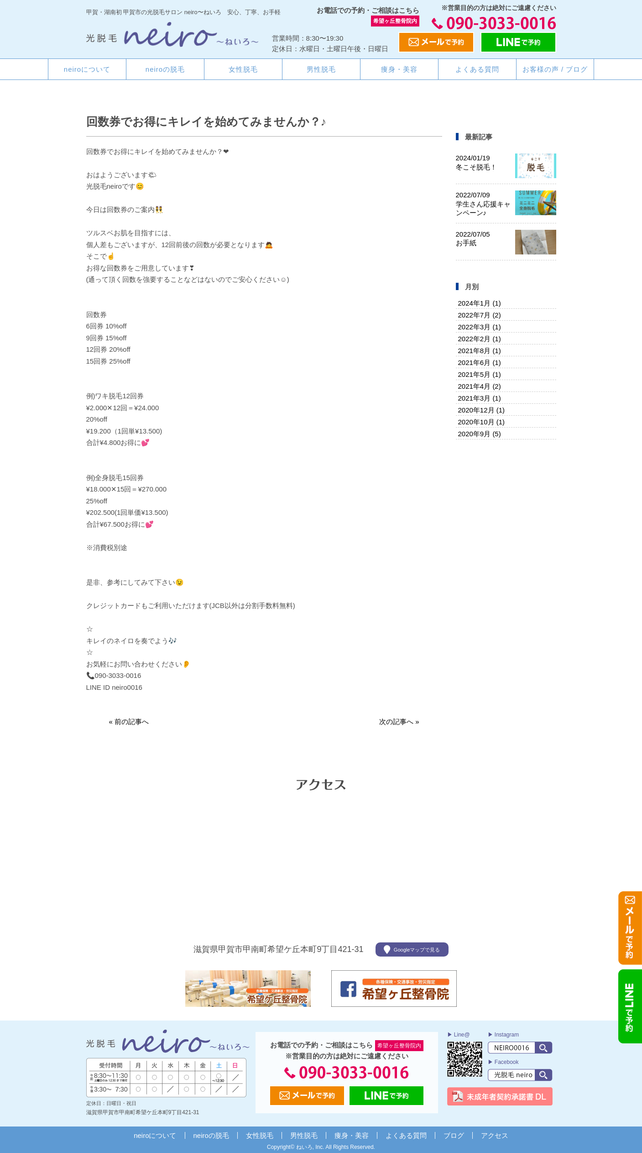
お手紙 (473, 238)
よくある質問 (477, 69)
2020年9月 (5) (479, 433)
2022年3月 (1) (479, 326)
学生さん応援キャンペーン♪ (483, 204)
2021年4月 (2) (479, 386)
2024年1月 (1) (479, 303)
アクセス (494, 1135)
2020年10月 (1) (481, 421)
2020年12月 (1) (481, 410)
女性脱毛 (243, 69)
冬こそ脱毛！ (476, 162)
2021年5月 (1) (479, 374)
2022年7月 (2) (479, 315)
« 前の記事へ (129, 721)
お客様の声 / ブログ (555, 69)
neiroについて (87, 69)
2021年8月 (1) (479, 350)
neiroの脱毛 (165, 69)
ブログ (454, 1135)
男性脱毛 (321, 69)
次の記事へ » (399, 721)
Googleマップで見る (412, 949)
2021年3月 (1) (479, 398)
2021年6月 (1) (479, 362)
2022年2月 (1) (479, 338)
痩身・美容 (399, 69)
